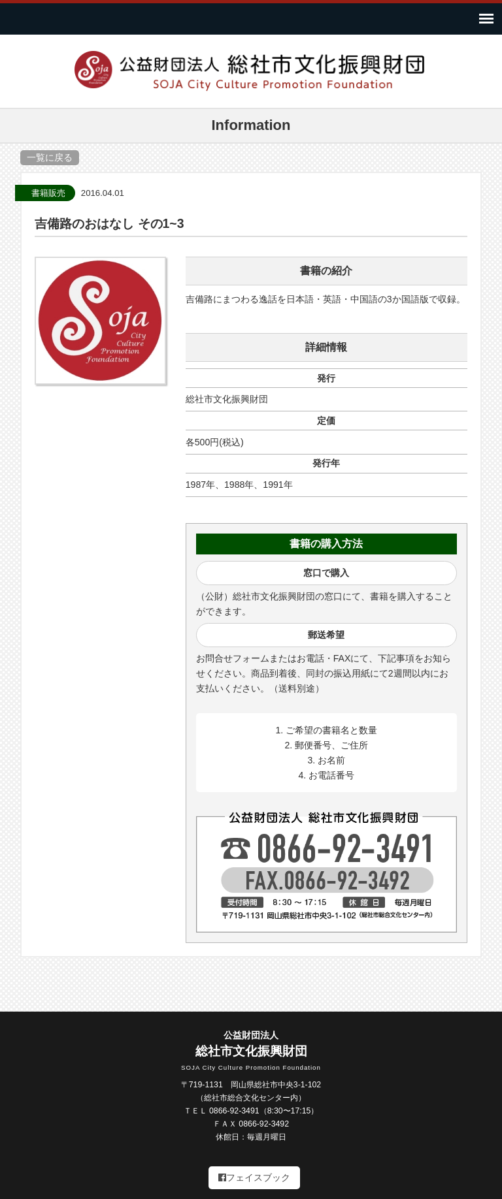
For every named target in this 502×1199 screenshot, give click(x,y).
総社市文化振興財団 (251, 1051)
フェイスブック (254, 1177)
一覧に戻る (50, 157)
